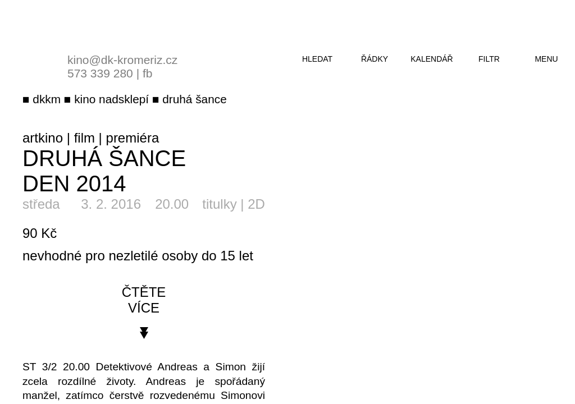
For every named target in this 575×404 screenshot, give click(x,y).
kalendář (431, 58)
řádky (374, 58)
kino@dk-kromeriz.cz (122, 59)
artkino (42, 137)
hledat (317, 58)
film (84, 137)
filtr (489, 58)
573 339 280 (100, 73)
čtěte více (144, 299)
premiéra (132, 137)
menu (546, 58)
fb (148, 73)
